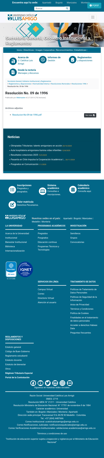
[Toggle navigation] (93, 17)
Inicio (19, 50)
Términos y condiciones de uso (52, 433)
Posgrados (43, 238)
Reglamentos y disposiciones (20, 84)
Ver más (90, 115)
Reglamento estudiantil (16, 356)
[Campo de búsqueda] (49, 9)
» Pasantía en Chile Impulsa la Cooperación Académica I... (42, 159)
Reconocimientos (64, 50)
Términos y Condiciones (81, 309)
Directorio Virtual (46, 298)
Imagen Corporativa (44, 50)
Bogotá (59, 2)
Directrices (29, 50)
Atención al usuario (47, 302)
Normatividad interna (41, 84)
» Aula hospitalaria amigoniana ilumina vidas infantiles (39, 150)
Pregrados (43, 233)
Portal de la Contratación (17, 377)
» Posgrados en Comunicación (27, 164)
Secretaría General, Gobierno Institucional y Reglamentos (29, 81)
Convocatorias (77, 242)
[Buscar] (67, 8)
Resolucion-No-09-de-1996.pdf (27, 115)
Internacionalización (15, 251)
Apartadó (46, 2)
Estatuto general (13, 347)
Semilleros (75, 233)
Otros (8, 369)
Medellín (36, 221)
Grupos (73, 238)
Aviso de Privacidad (79, 304)
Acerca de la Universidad (17, 233)
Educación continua (47, 242)
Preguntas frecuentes (80, 332)
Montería (85, 2)
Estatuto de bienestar (15, 364)
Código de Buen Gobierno (17, 351)
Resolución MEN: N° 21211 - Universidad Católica (52, 402)
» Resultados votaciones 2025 (28, 155)
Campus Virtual (45, 289)
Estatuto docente (13, 360)
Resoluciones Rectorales (60, 84)
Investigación (78, 225)
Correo (41, 293)
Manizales (72, 2)
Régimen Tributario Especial (19, 373)
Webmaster (20, 98)
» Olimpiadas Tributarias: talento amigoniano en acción (40, 145)
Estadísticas (80, 50)
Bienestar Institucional (16, 242)
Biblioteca (10, 246)
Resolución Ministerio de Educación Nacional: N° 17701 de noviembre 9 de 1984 (52, 405)
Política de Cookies (79, 313)
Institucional (11, 238)
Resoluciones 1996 (79, 84)
